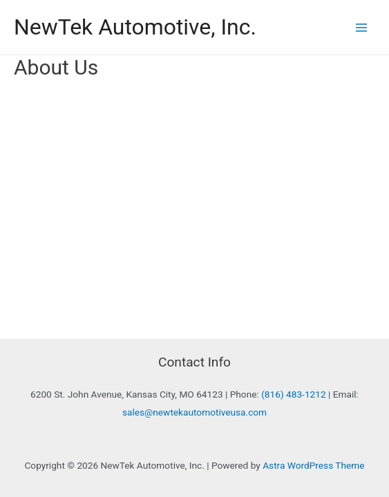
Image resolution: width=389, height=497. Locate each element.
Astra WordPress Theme (313, 465)
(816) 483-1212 (293, 394)
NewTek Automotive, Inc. (135, 27)
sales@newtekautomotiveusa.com (194, 412)
